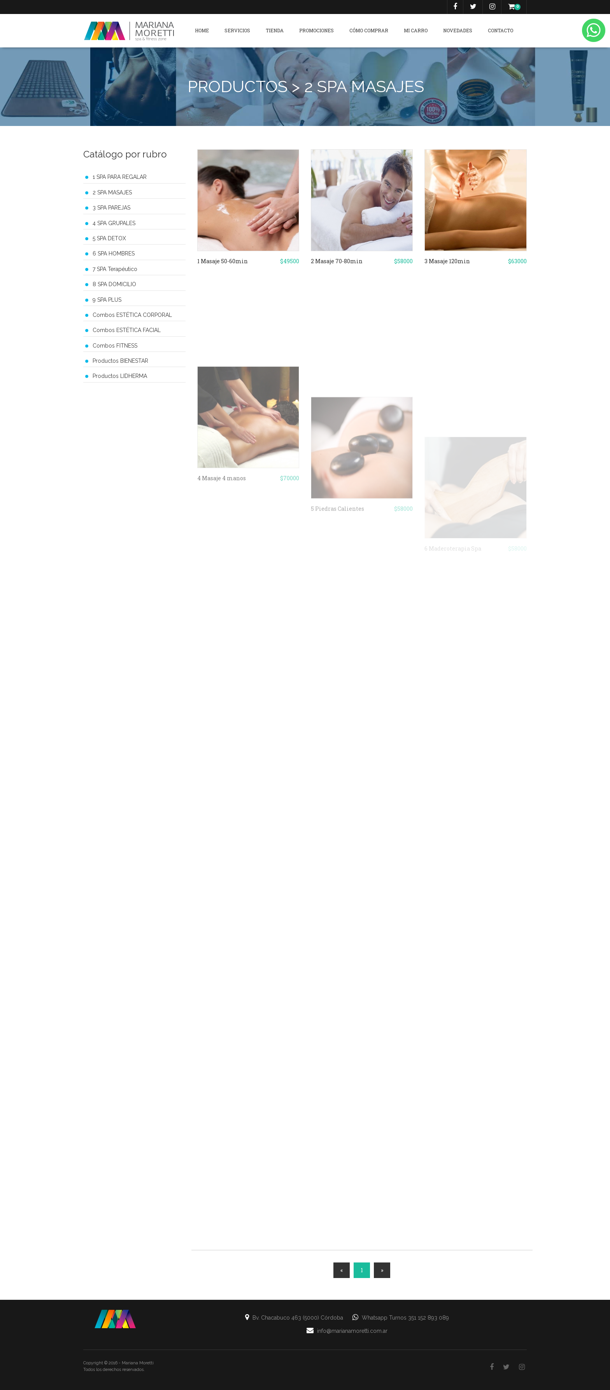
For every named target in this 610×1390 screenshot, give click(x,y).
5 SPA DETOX (109, 238)
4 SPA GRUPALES (114, 223)
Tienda (275, 30)
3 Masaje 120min (447, 264)
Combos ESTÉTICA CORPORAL (132, 315)
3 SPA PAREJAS (111, 208)
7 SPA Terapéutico (115, 269)
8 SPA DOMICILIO (114, 284)
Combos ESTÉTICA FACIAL (127, 330)
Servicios (237, 30)
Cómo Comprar (368, 30)
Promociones (316, 30)
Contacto (500, 30)
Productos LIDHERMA (120, 376)
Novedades (457, 30)
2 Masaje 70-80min (337, 264)
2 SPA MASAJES (112, 192)
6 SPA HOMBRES (114, 253)
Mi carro (416, 30)
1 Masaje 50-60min (222, 264)
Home (202, 30)
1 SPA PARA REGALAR (120, 177)
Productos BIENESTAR (120, 361)
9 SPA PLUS (107, 300)
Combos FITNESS (115, 346)
